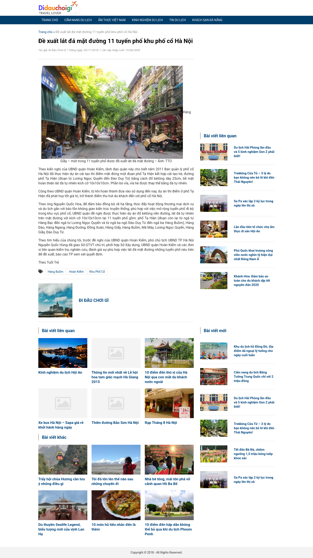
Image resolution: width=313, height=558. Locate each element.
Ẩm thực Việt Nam (112, 20)
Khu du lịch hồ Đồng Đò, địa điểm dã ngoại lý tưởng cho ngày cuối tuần (253, 351)
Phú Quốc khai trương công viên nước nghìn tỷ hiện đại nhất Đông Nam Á (253, 255)
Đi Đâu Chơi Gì (94, 300)
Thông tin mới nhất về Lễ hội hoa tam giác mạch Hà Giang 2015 (115, 377)
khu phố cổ (97, 271)
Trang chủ (50, 20)
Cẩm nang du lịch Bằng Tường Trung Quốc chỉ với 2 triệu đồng (253, 376)
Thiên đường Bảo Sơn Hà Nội (115, 422)
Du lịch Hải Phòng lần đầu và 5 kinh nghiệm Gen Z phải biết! (254, 152)
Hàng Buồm (55, 271)
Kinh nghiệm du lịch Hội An (60, 372)
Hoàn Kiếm (76, 271)
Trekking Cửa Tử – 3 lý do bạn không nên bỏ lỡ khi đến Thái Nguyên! (254, 177)
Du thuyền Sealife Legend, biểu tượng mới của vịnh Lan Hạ (61, 529)
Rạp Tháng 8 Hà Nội (161, 422)
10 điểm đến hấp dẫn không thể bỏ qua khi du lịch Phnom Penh (168, 529)
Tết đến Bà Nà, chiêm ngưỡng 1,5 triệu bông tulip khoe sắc (253, 454)
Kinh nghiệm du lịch (147, 20)
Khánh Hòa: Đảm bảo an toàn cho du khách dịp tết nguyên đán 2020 (252, 280)
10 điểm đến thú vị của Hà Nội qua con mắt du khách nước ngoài (166, 377)
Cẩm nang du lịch (78, 20)
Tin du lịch (177, 20)
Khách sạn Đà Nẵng (207, 20)
